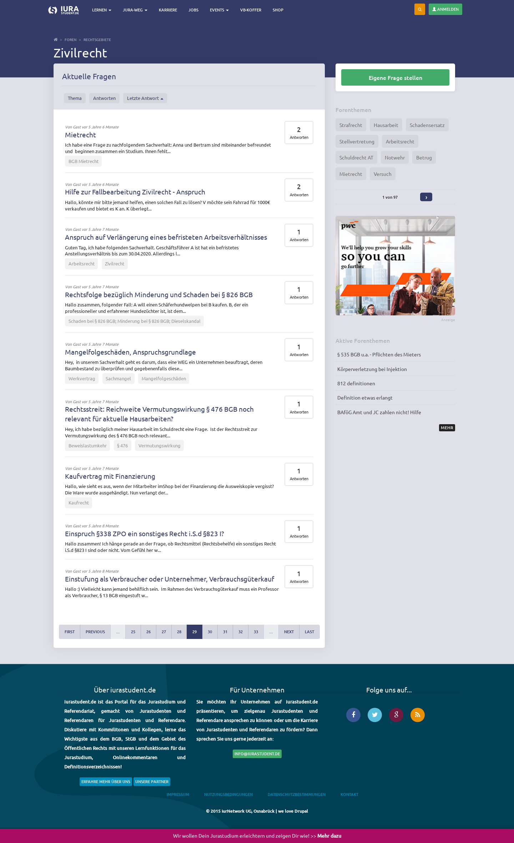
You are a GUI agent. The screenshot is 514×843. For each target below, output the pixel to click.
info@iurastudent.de (257, 754)
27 (164, 632)
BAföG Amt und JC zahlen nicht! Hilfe (379, 412)
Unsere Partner (151, 781)
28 (179, 632)
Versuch (383, 174)
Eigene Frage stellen (395, 77)
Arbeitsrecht (82, 263)
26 (148, 632)
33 (256, 632)
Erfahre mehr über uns (105, 781)
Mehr (447, 428)
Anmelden (445, 9)
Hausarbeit (386, 125)
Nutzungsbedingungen (228, 794)
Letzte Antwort (145, 98)
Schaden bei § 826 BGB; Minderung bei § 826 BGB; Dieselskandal (135, 321)
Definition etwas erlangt (365, 397)
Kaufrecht (79, 502)
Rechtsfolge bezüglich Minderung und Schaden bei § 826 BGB (159, 294)
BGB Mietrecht (84, 161)
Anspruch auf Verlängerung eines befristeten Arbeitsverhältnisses (166, 237)
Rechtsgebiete (97, 39)
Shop (278, 10)
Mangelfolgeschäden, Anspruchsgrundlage (130, 351)
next (289, 632)
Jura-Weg (135, 10)
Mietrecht (80, 134)
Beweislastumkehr (88, 445)
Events (219, 10)
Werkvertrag (82, 378)
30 (210, 632)
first (70, 632)
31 (225, 632)
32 (240, 632)
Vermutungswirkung (159, 445)
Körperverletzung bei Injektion (372, 369)
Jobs (193, 10)
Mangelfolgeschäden (164, 378)
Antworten (104, 98)
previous (95, 632)
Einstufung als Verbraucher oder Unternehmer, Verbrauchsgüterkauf (169, 578)
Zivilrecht (114, 263)
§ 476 (122, 445)
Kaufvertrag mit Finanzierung (110, 476)
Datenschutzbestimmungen (297, 794)
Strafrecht (350, 125)
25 (133, 632)
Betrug (424, 157)
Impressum (178, 794)
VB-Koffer (250, 10)
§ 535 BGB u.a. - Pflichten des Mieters (379, 354)
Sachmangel (118, 378)
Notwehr (395, 157)
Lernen (101, 10)
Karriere (168, 10)
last (309, 632)
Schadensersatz (427, 125)
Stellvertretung (356, 141)
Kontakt (349, 794)
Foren (70, 39)
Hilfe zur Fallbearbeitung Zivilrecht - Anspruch (135, 191)
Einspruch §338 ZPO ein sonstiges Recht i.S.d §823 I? (144, 533)
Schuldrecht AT (356, 157)
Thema (75, 98)
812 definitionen (356, 383)
